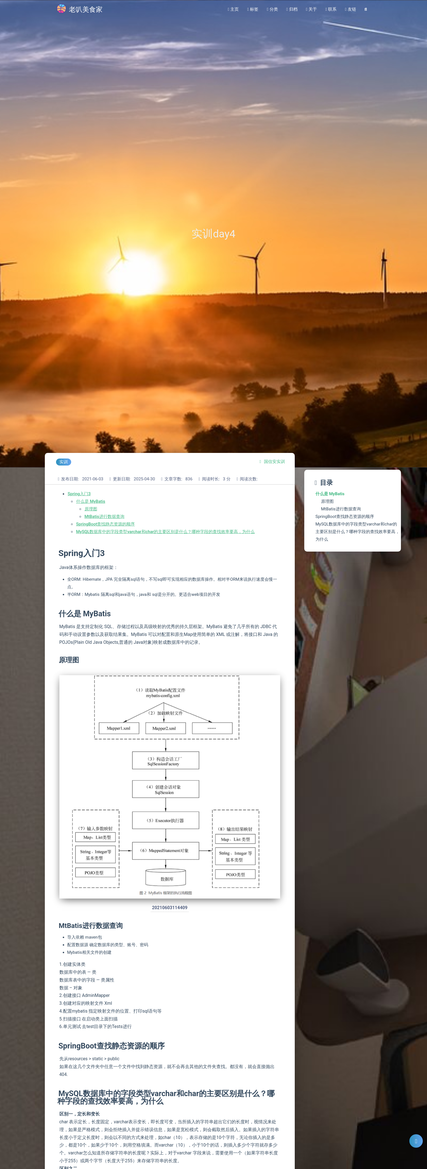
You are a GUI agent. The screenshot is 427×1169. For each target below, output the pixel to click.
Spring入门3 (79, 493)
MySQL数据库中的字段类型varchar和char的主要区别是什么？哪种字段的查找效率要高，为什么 (165, 531)
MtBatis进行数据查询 (104, 516)
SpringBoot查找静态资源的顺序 (105, 524)
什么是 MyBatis (90, 501)
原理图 (91, 508)
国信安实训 (274, 461)
